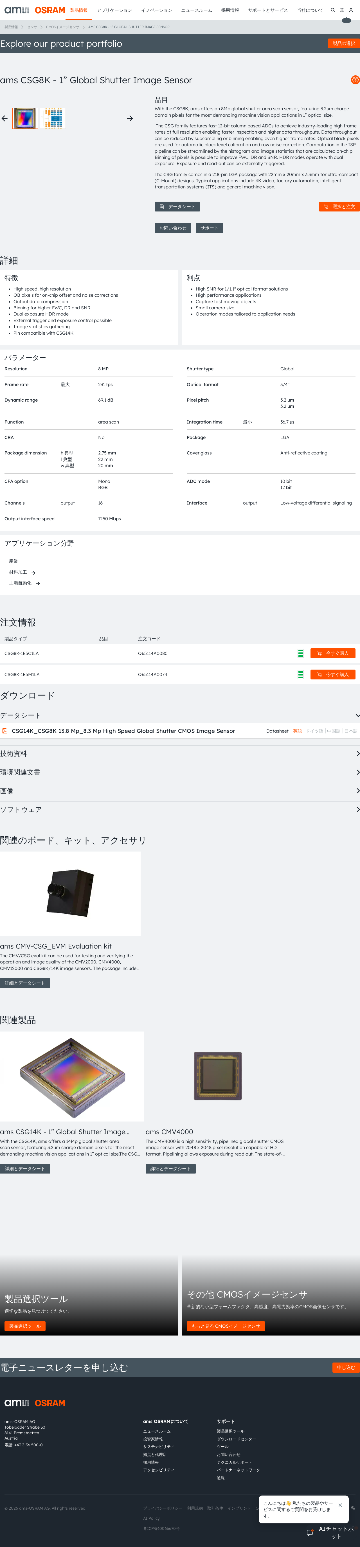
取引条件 (215, 1508)
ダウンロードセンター (236, 1439)
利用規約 (195, 1508)
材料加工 (18, 572)
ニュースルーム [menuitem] (196, 10)
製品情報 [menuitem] (79, 10)
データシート (177, 206)
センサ (32, 27)
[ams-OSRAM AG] (34, 10)
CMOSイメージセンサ (62, 27)
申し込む (346, 1367)
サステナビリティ (159, 1446)
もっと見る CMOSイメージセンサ (226, 1326)
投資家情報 (153, 1439)
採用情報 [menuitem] (230, 10)
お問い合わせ (172, 228)
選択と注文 (339, 206)
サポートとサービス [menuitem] (268, 10)
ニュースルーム (157, 1431)
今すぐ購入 (333, 653)
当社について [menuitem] (310, 10)
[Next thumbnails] (129, 118)
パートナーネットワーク (238, 1469)
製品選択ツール (25, 1326)
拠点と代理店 (155, 1454)
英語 (297, 731)
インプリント (239, 1508)
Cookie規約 (266, 1508)
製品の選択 (344, 43)
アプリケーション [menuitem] (114, 10)
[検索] (333, 10)
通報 (221, 1477)
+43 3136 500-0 (28, 1444)
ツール (223, 1446)
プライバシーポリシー (163, 1508)
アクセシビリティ (159, 1469)
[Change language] (342, 10)
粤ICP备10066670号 (161, 1528)
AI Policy (151, 1518)
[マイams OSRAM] (351, 10)
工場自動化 (20, 583)
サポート (210, 228)
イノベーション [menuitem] (156, 10)
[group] (70, 920)
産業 (13, 561)
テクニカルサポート (234, 1462)
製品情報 (11, 27)
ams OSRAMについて (165, 1421)
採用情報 (151, 1462)
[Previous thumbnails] (4, 118)
